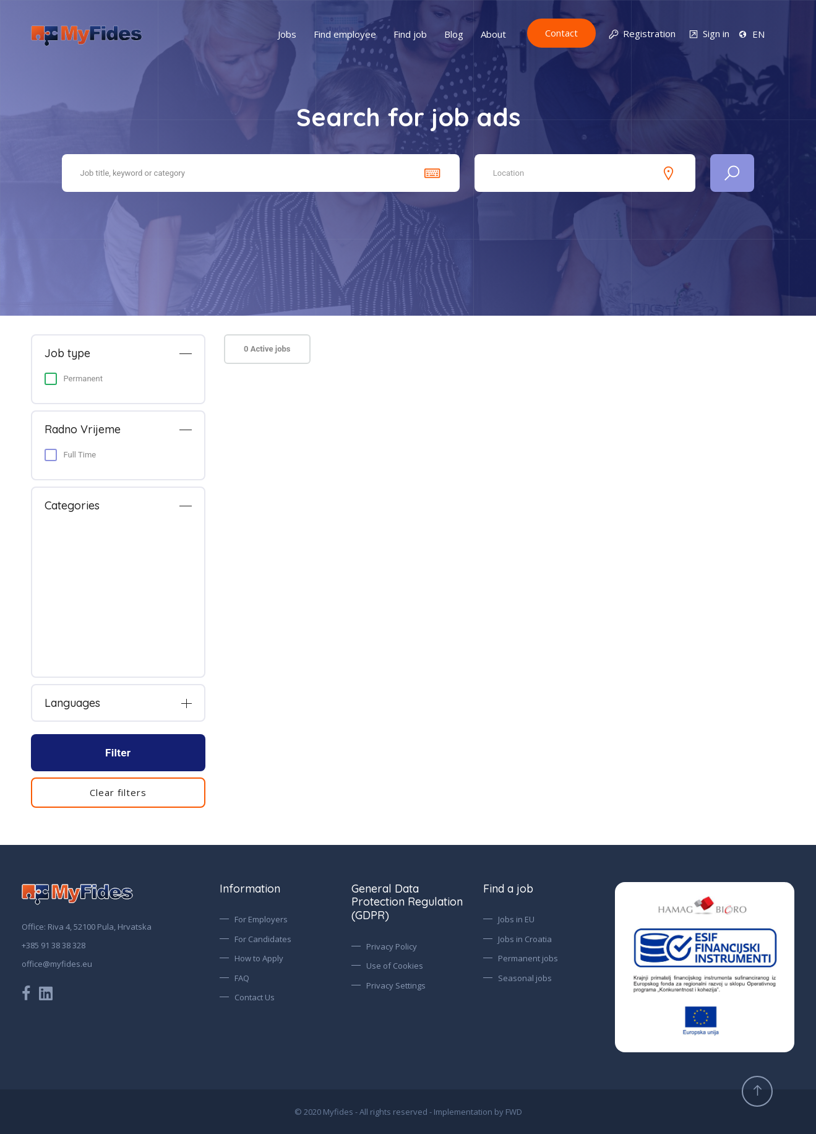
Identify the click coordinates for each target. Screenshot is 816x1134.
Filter (118, 753)
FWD (513, 1111)
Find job (410, 34)
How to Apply (258, 958)
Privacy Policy (391, 946)
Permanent (83, 378)
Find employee (345, 34)
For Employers (261, 919)
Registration (642, 34)
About (493, 34)
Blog (453, 34)
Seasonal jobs (525, 978)
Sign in (708, 34)
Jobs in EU (516, 919)
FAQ (241, 978)
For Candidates (262, 939)
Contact (561, 33)
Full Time (80, 454)
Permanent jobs (528, 958)
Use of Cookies (394, 965)
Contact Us (254, 997)
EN (751, 34)
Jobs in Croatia (525, 939)
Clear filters (118, 792)
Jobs (287, 34)
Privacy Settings (396, 985)
